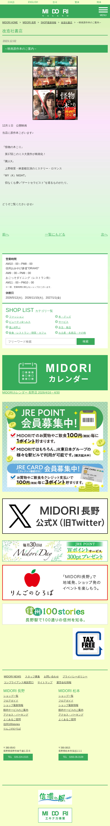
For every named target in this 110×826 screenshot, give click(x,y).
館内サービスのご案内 (15, 710)
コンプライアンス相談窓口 (19, 682)
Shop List (29, 310)
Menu (103, 15)
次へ (104, 234)
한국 (55, 2)
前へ (5, 234)
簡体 (99, 2)
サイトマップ (44, 682)
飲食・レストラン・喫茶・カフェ (27, 332)
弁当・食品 (65, 327)
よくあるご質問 (12, 719)
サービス (63, 322)
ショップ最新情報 (13, 705)
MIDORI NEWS (12, 676)
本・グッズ (65, 316)
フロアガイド (10, 700)
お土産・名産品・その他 (72, 332)
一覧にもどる (55, 234)
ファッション (16, 316)
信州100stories (11, 724)
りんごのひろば (12, 728)
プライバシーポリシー (75, 676)
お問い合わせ (51, 676)
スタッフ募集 (32, 676)
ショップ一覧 (10, 696)
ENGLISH (33, 2)
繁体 (77, 2)
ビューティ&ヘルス (19, 322)
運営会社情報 (63, 682)
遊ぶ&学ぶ (15, 327)
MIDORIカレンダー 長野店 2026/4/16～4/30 (31, 392)
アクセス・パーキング (15, 714)
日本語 (11, 2)
